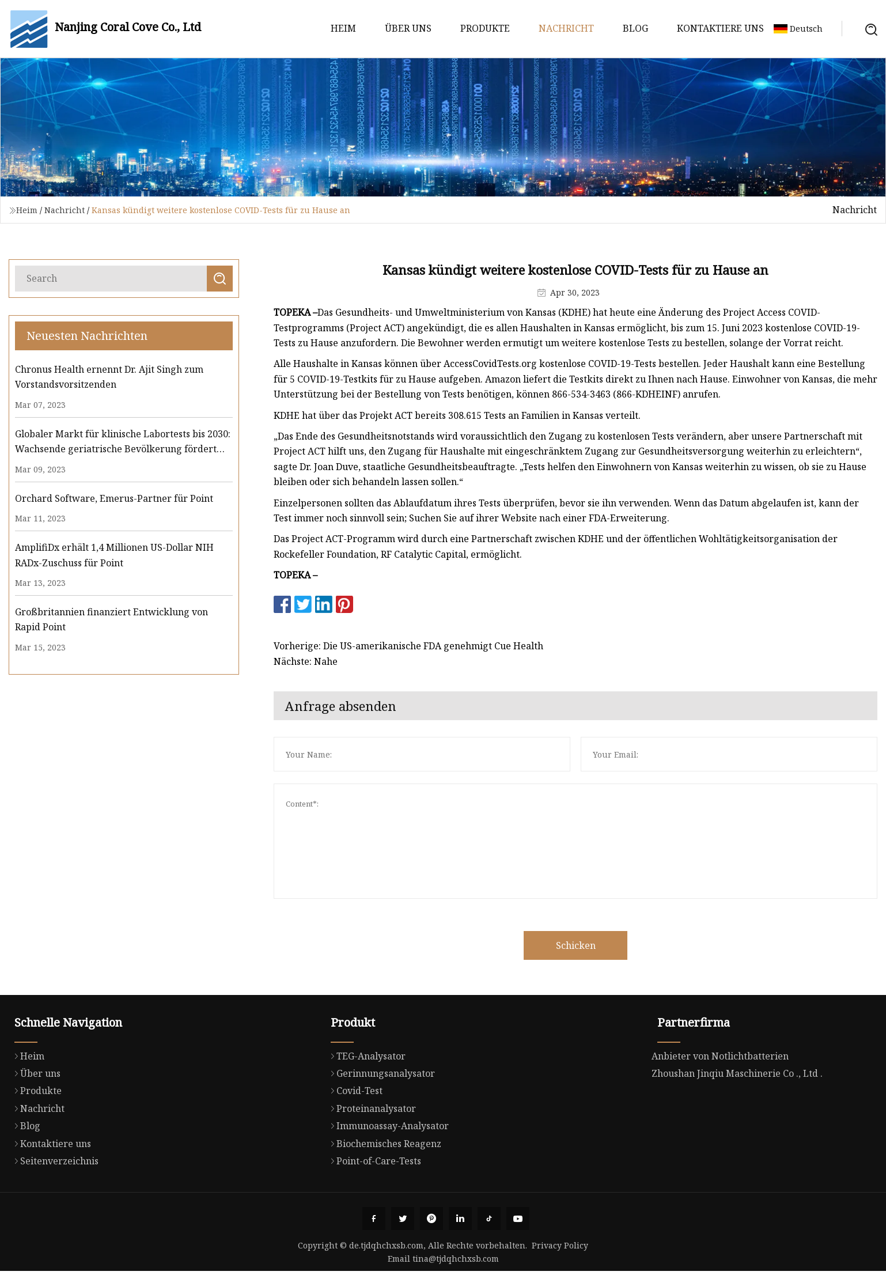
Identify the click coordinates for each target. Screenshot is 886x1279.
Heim (343, 28)
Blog (635, 28)
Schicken (604, 945)
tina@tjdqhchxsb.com (455, 1258)
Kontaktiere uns (720, 28)
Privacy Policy (560, 1245)
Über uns (408, 28)
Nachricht (566, 28)
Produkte (485, 28)
